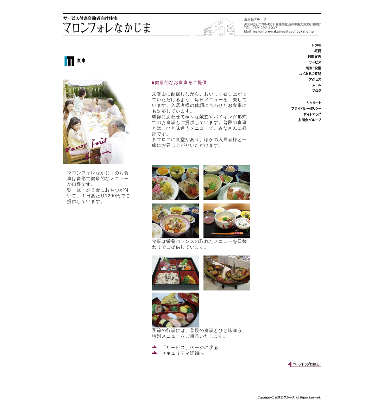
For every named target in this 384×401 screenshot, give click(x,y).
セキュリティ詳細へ (178, 353)
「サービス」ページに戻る (185, 347)
